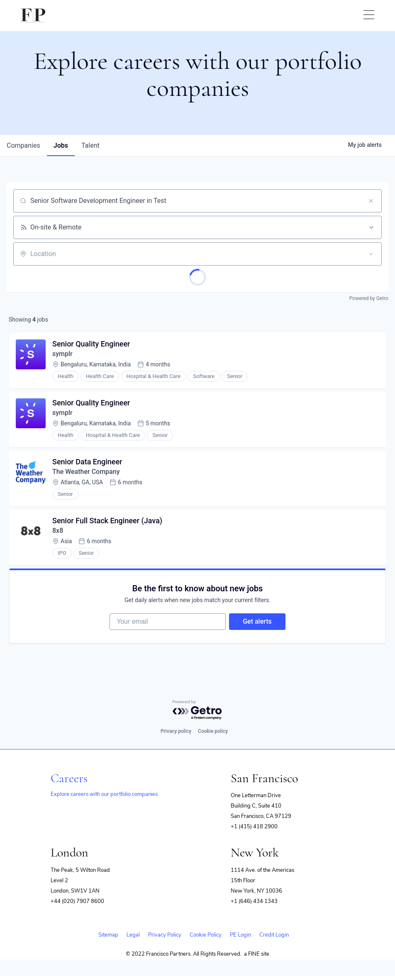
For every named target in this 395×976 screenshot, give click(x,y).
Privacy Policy (164, 935)
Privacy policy (176, 731)
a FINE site (256, 954)
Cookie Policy (206, 935)
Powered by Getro (368, 298)
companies (23, 145)
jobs (61, 145)
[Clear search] (371, 201)
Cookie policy (213, 731)
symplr (62, 354)
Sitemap (108, 935)
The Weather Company (85, 472)
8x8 (57, 530)
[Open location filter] (371, 254)
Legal (133, 935)
